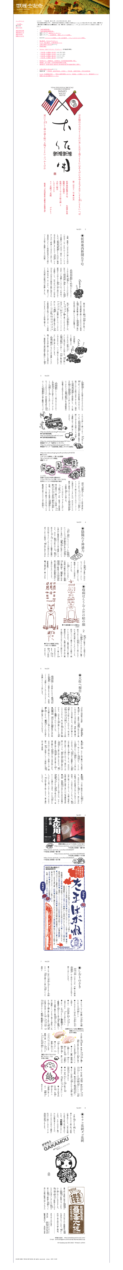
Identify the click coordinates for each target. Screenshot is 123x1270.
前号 (17, 27)
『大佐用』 (19, 24)
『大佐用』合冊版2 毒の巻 (48, 56)
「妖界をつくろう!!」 (54, 33)
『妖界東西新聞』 (45, 29)
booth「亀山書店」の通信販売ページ (51, 42)
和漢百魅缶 (43, 46)
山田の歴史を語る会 (46, 44)
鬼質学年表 (19, 34)
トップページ (20, 21)
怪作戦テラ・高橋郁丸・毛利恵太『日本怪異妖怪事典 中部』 (58, 60)
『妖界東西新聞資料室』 (47, 31)
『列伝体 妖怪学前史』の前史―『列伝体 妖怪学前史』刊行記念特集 (68, 71)
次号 (21, 27)
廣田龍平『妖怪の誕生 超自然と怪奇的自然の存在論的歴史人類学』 (60, 64)
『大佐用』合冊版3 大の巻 (48, 54)
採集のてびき (20, 36)
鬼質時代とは (20, 32)
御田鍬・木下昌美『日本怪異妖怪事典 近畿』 (53, 62)
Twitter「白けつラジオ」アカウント (51, 49)
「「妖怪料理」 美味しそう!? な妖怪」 (60, 35)
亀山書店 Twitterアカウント (49, 41)
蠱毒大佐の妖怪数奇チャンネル (49, 76)
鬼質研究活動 (20, 30)
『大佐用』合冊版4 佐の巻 (48, 52)
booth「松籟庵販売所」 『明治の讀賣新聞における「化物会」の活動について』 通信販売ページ (69, 74)
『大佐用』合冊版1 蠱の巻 (48, 57)
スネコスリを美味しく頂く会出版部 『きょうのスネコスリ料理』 (65, 38)
